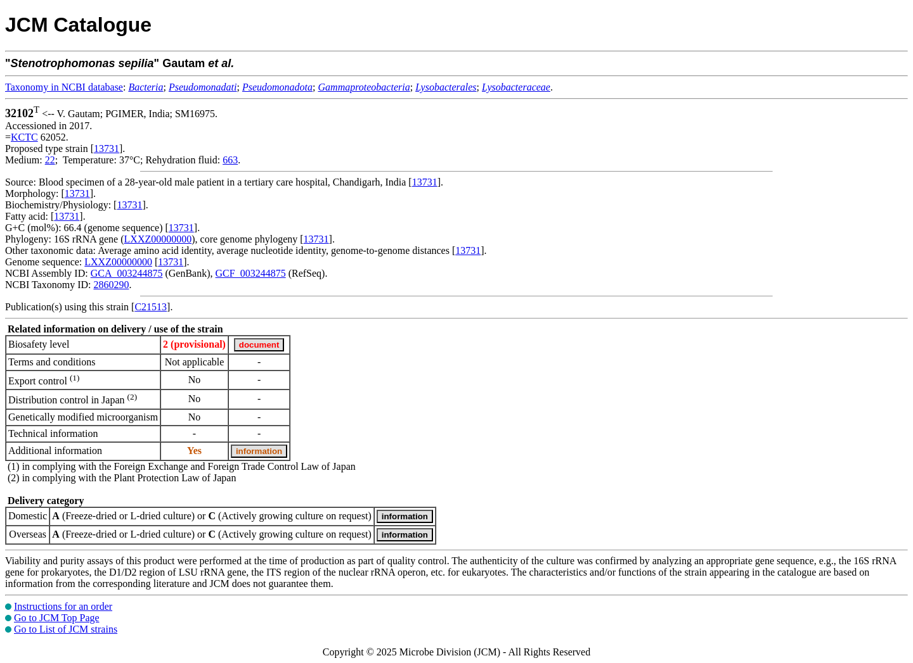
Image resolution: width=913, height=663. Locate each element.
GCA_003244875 (127, 273)
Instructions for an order (63, 606)
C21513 (150, 306)
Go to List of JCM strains (65, 629)
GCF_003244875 (251, 273)
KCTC (24, 137)
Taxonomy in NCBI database (64, 87)
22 (50, 160)
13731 (106, 148)
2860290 (111, 284)
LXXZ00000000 (158, 239)
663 (230, 160)
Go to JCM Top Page (57, 617)
